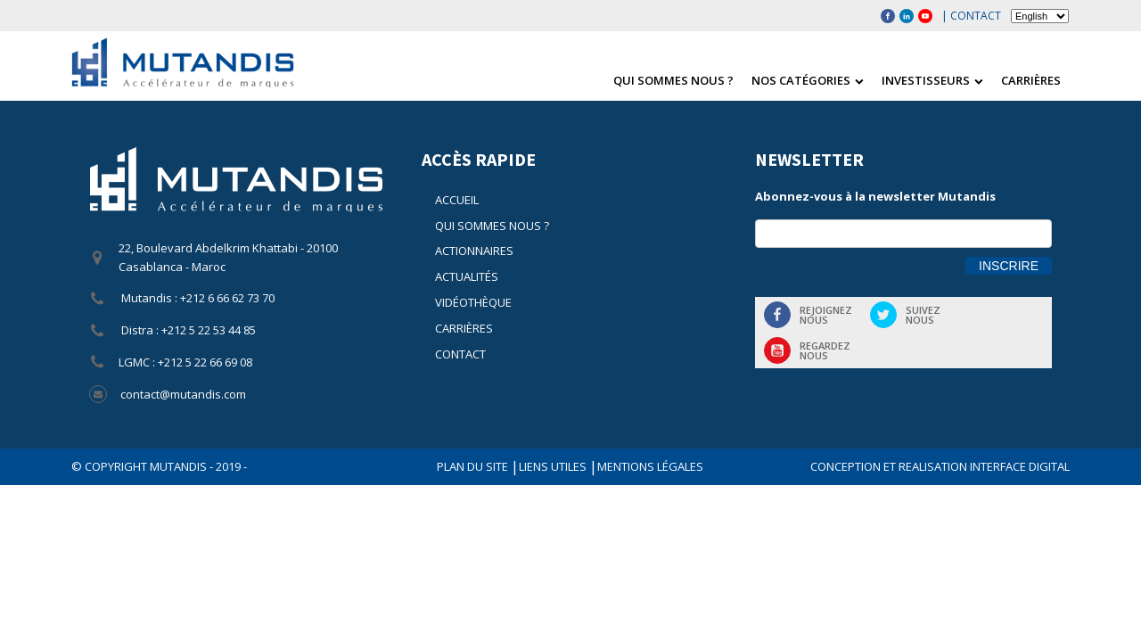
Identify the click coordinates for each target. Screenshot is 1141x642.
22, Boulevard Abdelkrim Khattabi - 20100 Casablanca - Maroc (228, 257)
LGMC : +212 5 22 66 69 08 (185, 362)
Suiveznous (923, 315)
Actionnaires (474, 251)
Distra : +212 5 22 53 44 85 (187, 330)
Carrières (1031, 80)
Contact (460, 354)
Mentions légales (650, 466)
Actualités (466, 276)
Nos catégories (807, 80)
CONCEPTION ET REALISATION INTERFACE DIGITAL (940, 466)
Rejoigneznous (826, 315)
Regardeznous (825, 350)
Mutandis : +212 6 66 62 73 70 (197, 298)
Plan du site (474, 466)
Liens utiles (554, 466)
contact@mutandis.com (183, 394)
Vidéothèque (473, 302)
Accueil (457, 200)
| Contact (971, 15)
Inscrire (1008, 266)
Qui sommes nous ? (673, 80)
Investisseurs (932, 80)
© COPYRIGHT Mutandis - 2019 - (159, 466)
